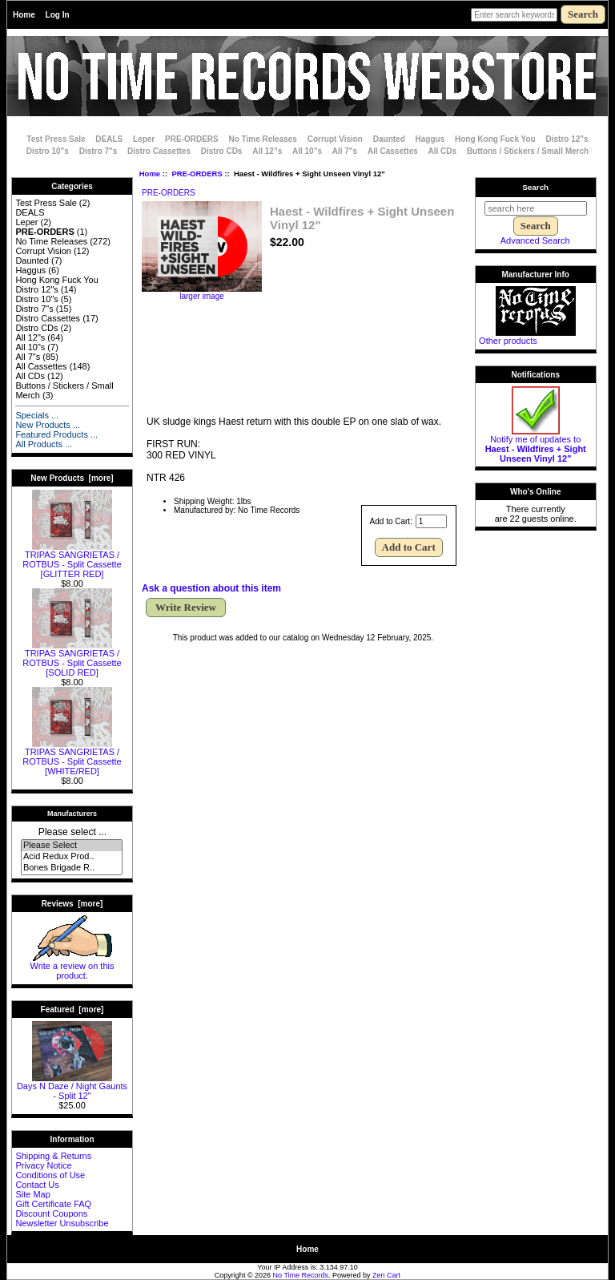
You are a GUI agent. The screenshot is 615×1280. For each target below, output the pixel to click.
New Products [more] (71, 478)
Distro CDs (222, 151)
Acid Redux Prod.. (72, 856)
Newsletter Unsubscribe (61, 1223)
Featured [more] (72, 1009)
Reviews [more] (72, 903)
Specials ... (36, 415)
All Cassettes (393, 151)
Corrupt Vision (335, 139)
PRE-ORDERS (196, 173)
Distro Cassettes (159, 151)
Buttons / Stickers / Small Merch (528, 151)
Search (535, 187)
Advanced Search (535, 240)
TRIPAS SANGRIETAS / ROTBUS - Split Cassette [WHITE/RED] (71, 757)
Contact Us (36, 1184)
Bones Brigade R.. (72, 868)
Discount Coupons (51, 1213)
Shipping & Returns (53, 1156)
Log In (58, 14)
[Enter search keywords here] (514, 15)
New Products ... (47, 425)
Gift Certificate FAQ (53, 1204)
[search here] (535, 208)
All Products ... (43, 444)
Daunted (389, 139)
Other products (508, 340)
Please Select (72, 845)
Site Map (32, 1194)
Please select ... (72, 832)
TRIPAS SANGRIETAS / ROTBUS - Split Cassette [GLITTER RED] (71, 560)
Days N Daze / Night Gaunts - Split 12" (72, 1086)
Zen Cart (386, 1275)
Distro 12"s (567, 139)
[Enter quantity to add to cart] (431, 521)
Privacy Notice (43, 1165)
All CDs (442, 151)
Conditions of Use (50, 1175)
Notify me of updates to (535, 444)
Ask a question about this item (211, 588)
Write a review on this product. (72, 966)
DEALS (109, 139)
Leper (144, 139)
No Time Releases (263, 139)
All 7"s (344, 151)
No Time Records (301, 1275)
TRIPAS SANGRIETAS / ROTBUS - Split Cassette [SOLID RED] (71, 658)
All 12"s (267, 151)
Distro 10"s (47, 151)
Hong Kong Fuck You (495, 139)
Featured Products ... (56, 434)
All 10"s (307, 151)
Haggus (430, 139)
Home (24, 14)
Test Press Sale (55, 139)
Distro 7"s (98, 151)
